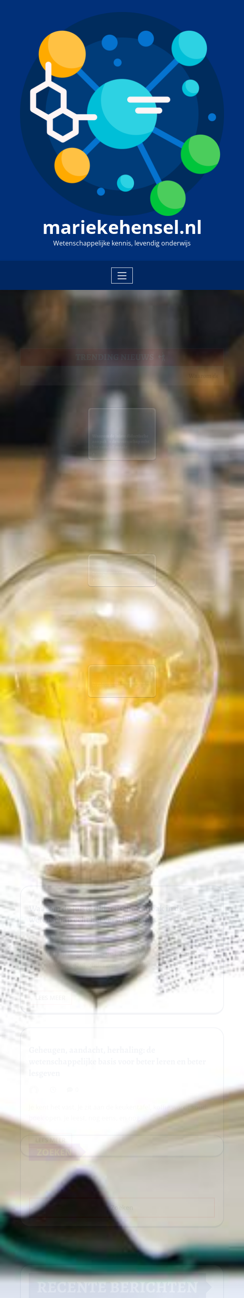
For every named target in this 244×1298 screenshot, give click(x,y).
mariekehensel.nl (122, 226)
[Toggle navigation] (122, 276)
